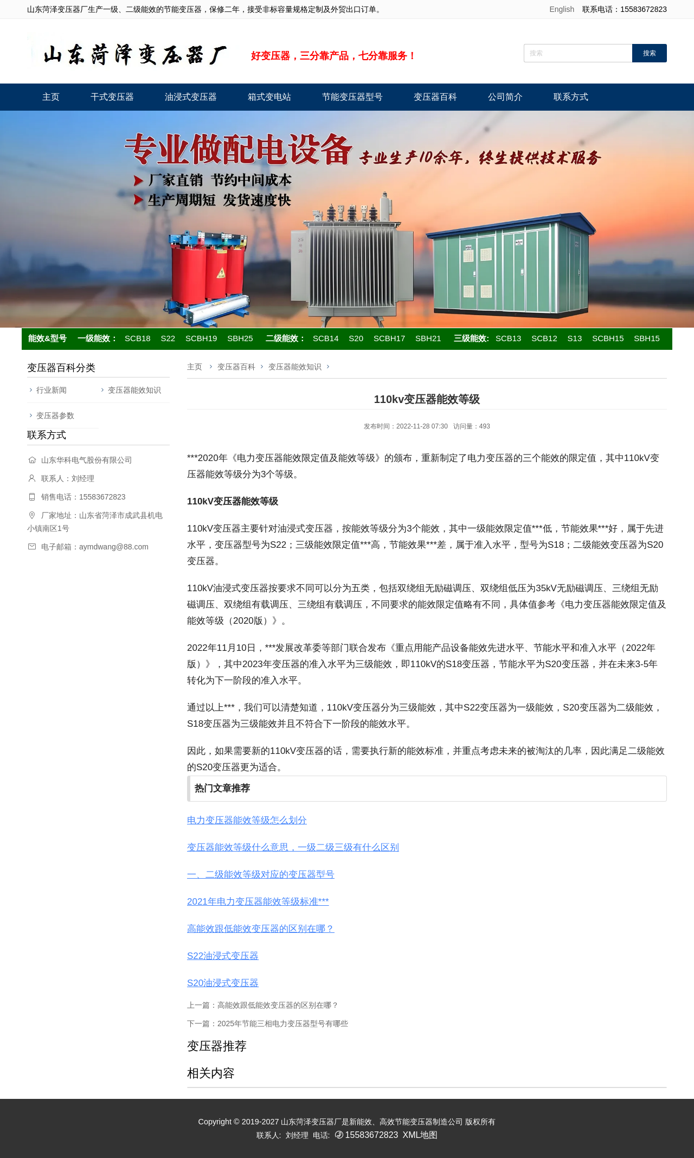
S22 (167, 338)
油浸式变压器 (191, 96)
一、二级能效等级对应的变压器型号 (261, 874)
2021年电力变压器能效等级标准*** (258, 902)
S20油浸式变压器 (223, 983)
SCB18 (138, 338)
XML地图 (420, 1135)
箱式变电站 (269, 96)
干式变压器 (112, 96)
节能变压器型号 (352, 96)
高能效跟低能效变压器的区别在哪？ (261, 929)
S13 (575, 338)
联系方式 (571, 96)
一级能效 (94, 338)
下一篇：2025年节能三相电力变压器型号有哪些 (267, 1023)
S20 (356, 338)
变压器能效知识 (134, 390)
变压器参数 (55, 415)
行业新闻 (51, 390)
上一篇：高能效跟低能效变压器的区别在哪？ (263, 1005)
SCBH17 (389, 338)
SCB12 (544, 338)
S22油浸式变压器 (223, 956)
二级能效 (282, 338)
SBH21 (428, 338)
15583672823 (372, 1135)
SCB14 (326, 338)
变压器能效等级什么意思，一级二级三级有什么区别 (293, 847)
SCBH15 (608, 338)
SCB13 (509, 338)
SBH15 (647, 338)
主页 (51, 96)
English (561, 9)
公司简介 (505, 96)
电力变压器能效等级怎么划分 (247, 820)
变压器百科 (435, 96)
